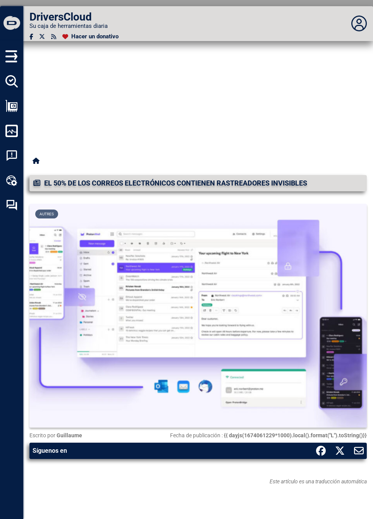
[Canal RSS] (53, 37)
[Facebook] (31, 37)
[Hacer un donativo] (90, 36)
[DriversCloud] (11, 23)
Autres (47, 214)
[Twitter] (42, 37)
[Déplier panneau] (359, 23)
